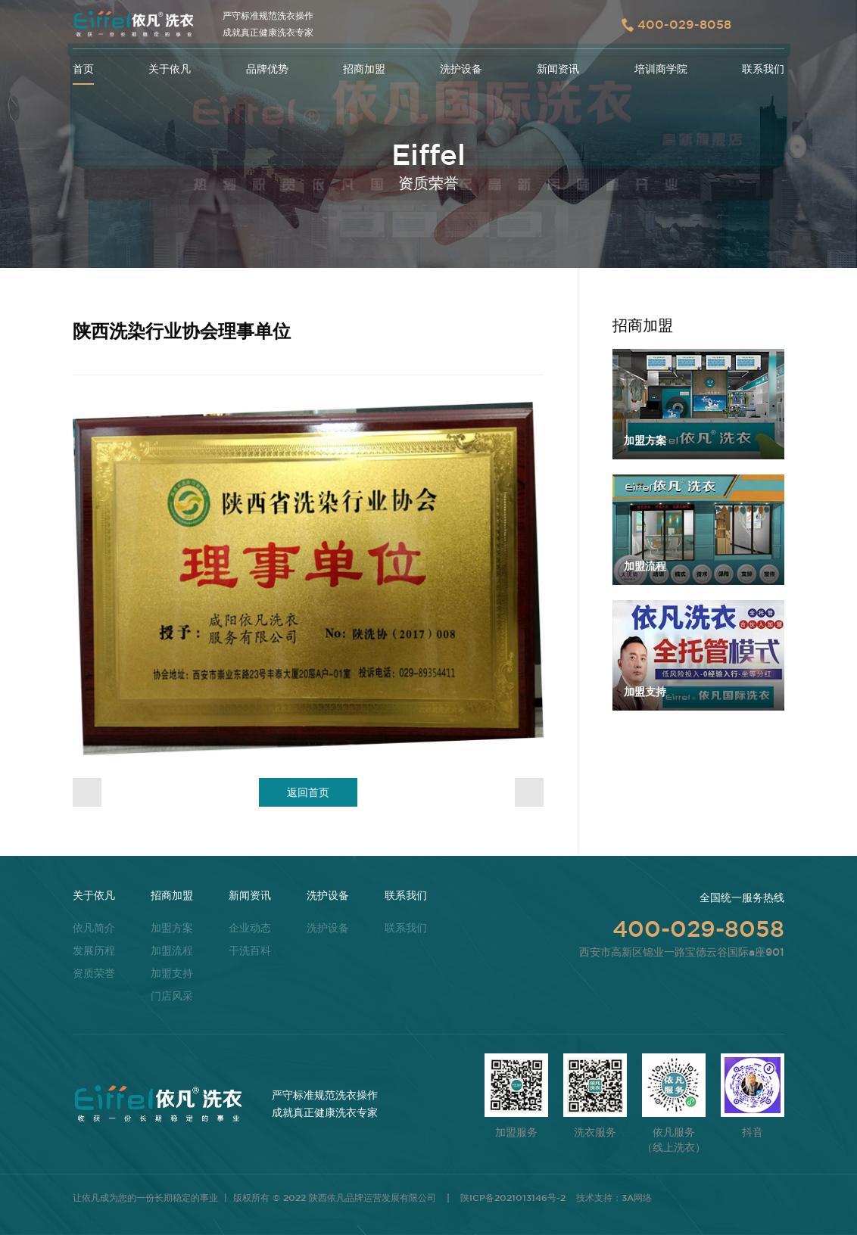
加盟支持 (172, 973)
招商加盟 (364, 69)
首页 (83, 69)
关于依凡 (169, 69)
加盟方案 (172, 928)
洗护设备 (461, 69)
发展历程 (94, 950)
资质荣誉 (94, 973)
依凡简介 (94, 928)
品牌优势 (267, 69)
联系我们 (763, 69)
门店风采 (172, 996)
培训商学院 (660, 69)
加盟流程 (172, 950)
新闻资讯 (558, 69)
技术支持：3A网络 (614, 1197)
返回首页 (308, 792)
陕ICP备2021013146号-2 (513, 1197)
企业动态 (250, 928)
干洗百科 (250, 950)
